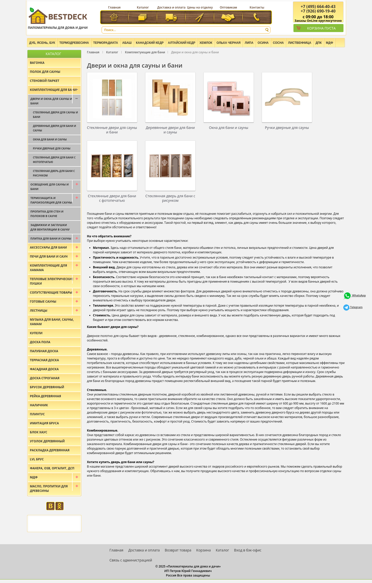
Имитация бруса (44, 423)
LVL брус (37, 459)
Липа (249, 43)
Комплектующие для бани (145, 52)
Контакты (257, 7)
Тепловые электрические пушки (52, 281)
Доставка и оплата (171, 7)
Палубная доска (44, 351)
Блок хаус (38, 432)
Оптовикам (228, 7)
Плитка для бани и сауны (51, 238)
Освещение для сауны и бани (50, 186)
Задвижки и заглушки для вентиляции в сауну (50, 227)
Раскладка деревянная (50, 450)
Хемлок (206, 43)
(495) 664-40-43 (318, 6)
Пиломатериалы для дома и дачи (58, 18)
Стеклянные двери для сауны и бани (112, 129)
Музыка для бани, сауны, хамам (52, 321)
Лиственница (299, 43)
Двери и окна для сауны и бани (51, 101)
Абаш (127, 43)
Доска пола (40, 342)
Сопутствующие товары (51, 292)
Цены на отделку (200, 7)
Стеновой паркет (44, 81)
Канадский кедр (150, 43)
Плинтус (37, 414)
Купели (36, 333)
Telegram (353, 307)
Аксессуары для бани (48, 247)
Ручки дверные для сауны (287, 127)
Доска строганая (45, 378)
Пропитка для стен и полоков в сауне (47, 214)
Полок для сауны (45, 72)
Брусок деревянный (47, 387)
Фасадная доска (44, 369)
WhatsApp (354, 295)
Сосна (278, 43)
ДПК (318, 43)
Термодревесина (74, 43)
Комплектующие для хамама (48, 267)
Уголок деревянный (47, 441)
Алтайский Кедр (181, 43)
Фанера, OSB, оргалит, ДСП (52, 468)
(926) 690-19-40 (318, 11)
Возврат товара (178, 550)
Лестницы (39, 310)
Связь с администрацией (131, 560)
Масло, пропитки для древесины (49, 488)
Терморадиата (105, 43)
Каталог (143, 7)
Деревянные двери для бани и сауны (170, 129)
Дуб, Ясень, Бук (42, 43)
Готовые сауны (43, 301)
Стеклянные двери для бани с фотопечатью (112, 198)
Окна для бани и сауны (228, 127)
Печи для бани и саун (49, 256)
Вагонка (37, 63)
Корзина (203, 550)
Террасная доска (44, 360)
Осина (263, 43)
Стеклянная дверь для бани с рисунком (170, 198)
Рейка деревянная (45, 396)
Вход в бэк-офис (247, 550)
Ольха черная (229, 43)
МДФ (329, 43)
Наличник (39, 405)
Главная (114, 7)
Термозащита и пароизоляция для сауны (51, 200)
